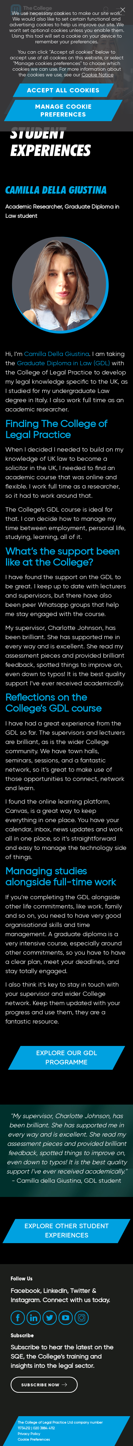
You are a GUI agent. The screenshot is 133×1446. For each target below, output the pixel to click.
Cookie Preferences (34, 1439)
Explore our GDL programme (66, 1057)
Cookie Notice (97, 75)
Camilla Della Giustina (56, 354)
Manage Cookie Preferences (63, 110)
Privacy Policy (29, 1433)
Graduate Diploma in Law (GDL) (63, 363)
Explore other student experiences (66, 1230)
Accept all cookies (63, 90)
